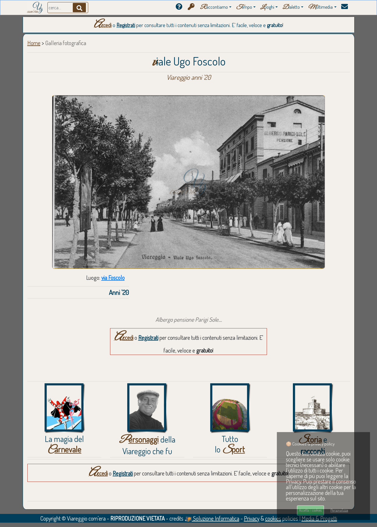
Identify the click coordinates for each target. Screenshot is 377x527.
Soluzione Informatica (212, 518)
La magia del (64, 444)
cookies (273, 518)
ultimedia (320, 7)
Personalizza (339, 510)
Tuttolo (230, 444)
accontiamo (214, 7)
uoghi (267, 7)
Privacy (251, 518)
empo (244, 7)
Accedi (102, 25)
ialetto (291, 7)
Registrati (125, 25)
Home (33, 43)
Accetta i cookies (310, 510)
